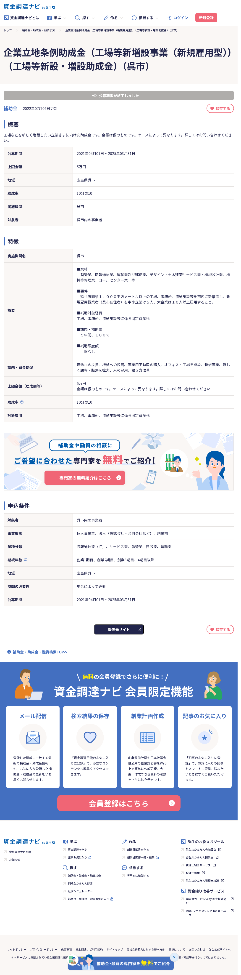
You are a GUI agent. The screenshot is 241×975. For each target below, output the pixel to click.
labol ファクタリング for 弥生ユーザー (206, 913)
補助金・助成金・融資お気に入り (88, 899)
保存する (223, 108)
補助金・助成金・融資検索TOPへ (40, 652)
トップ (8, 30)
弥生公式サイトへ (220, 949)
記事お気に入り (77, 857)
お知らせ (14, 859)
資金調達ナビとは (21, 17)
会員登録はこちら (132, 803)
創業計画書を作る (138, 849)
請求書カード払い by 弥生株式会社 (206, 901)
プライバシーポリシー (43, 949)
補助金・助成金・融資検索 (38, 30)
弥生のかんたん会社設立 (201, 849)
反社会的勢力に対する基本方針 (146, 949)
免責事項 (66, 949)
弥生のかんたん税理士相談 (202, 880)
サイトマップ (115, 949)
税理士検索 (193, 873)
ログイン (180, 17)
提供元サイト (119, 629)
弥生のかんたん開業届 (199, 857)
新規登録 (206, 17)
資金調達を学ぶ (77, 849)
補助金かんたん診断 (80, 883)
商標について (177, 949)
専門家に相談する (138, 875)
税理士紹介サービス (198, 865)
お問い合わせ (197, 949)
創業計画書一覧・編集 (141, 857)
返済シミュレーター (80, 891)
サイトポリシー (16, 949)
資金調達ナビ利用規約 (89, 949)
